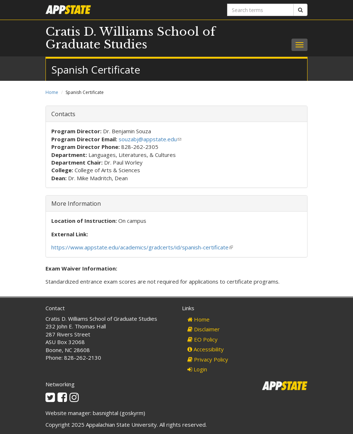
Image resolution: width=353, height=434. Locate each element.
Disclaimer (203, 329)
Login (197, 369)
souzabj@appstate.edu (150, 139)
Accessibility (205, 349)
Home (51, 92)
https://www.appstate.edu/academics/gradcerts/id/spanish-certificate (142, 247)
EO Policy (202, 339)
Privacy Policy (207, 359)
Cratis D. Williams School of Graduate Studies (130, 38)
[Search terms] (260, 10)
